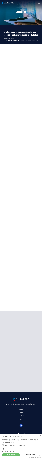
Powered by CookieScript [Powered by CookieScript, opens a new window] (35, 457)
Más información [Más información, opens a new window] (15, 442)
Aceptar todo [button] (11, 454)
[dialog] (21, 446)
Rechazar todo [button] (30, 454)
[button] (21, 452)
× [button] (40, 435)
